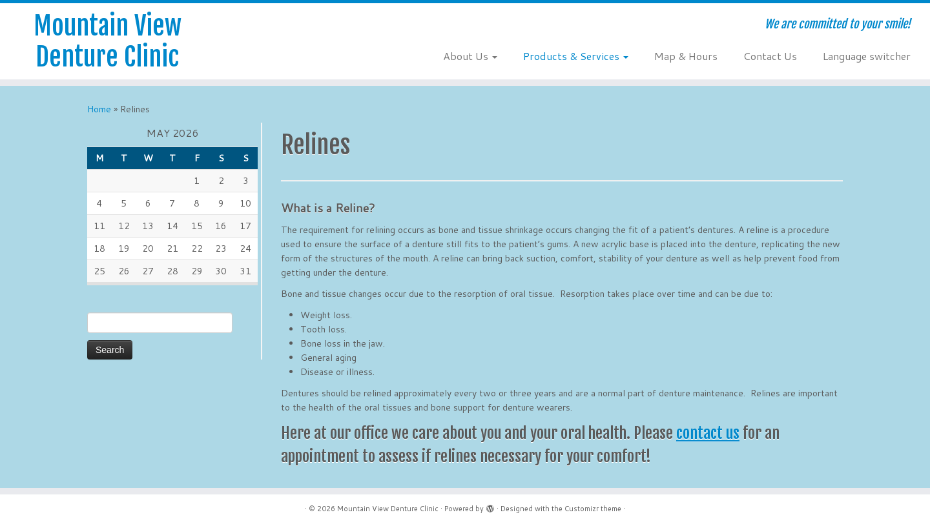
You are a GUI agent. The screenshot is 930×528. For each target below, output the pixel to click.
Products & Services (575, 55)
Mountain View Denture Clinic (107, 41)
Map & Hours (686, 55)
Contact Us (770, 55)
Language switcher (867, 55)
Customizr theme (592, 508)
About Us (470, 55)
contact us (707, 433)
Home (99, 109)
